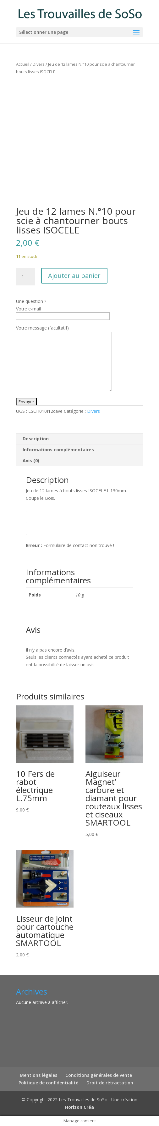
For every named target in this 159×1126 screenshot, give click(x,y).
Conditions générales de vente (98, 1075)
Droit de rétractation (109, 1083)
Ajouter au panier (74, 275)
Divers (39, 64)
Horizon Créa (79, 1107)
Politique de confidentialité (48, 1083)
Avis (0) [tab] (31, 460)
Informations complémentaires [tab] (58, 450)
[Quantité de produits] (25, 276)
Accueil (22, 64)
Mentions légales (38, 1075)
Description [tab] (36, 439)
